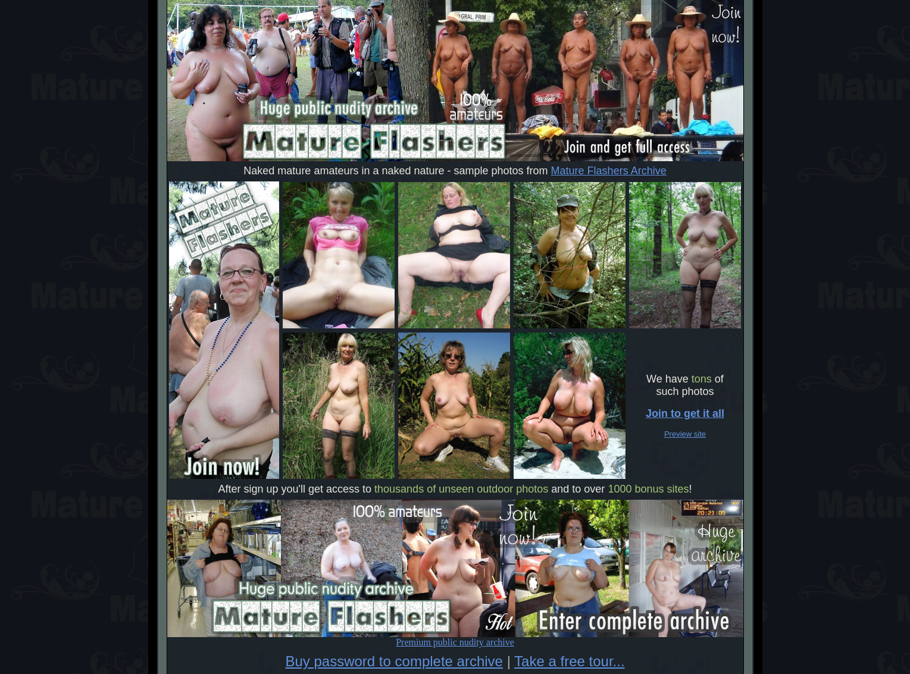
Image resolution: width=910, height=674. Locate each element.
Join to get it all (685, 413)
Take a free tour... (569, 661)
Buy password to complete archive (394, 661)
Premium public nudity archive (455, 638)
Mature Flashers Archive (609, 171)
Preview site (685, 434)
